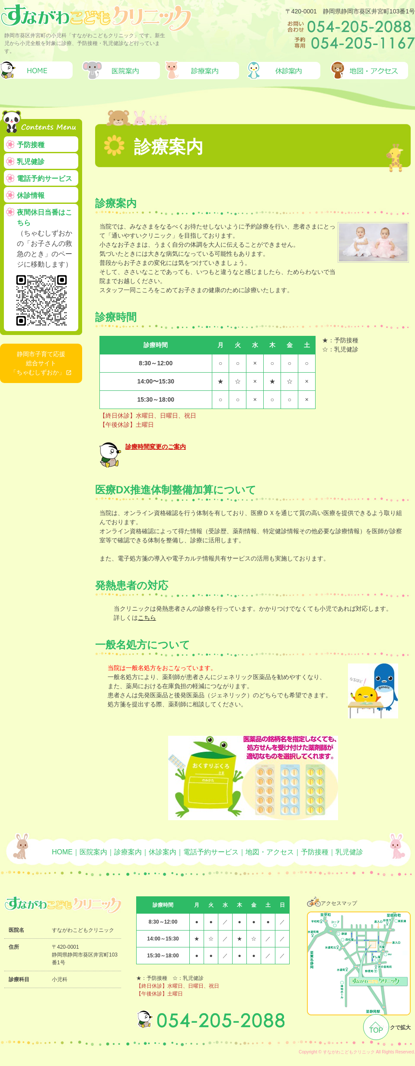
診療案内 (128, 852)
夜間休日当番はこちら (44, 270)
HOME (62, 852)
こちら (147, 617)
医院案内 (93, 852)
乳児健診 (31, 161)
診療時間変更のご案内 (155, 446)
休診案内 (162, 852)
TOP (376, 1030)
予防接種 (31, 144)
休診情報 (31, 195)
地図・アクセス (270, 852)
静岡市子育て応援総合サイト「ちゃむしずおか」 (37, 363)
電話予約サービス (44, 178)
